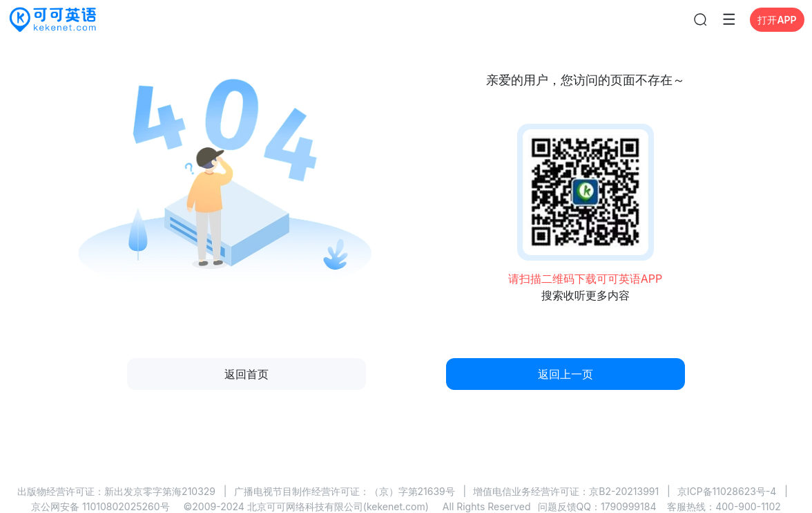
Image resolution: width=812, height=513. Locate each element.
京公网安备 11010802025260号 (100, 506)
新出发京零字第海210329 (159, 491)
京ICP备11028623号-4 (727, 491)
